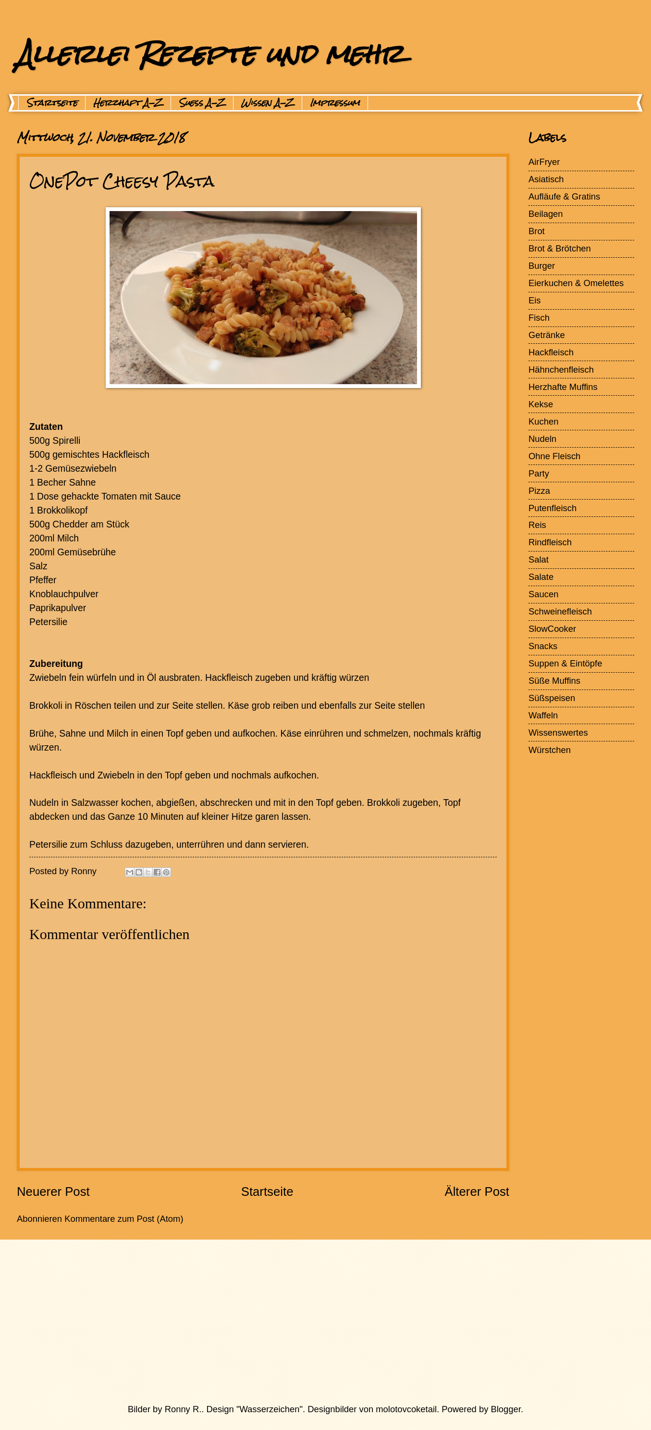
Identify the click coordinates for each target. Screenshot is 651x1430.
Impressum (335, 103)
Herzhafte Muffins (563, 387)
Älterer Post (476, 1191)
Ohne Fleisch (554, 456)
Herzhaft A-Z (128, 103)
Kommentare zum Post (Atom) (123, 1219)
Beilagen (545, 214)
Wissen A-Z (267, 103)
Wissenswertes (558, 733)
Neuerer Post (53, 1191)
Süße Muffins (554, 681)
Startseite (51, 103)
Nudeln (542, 439)
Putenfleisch (552, 508)
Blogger (506, 1409)
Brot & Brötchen (559, 248)
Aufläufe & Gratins (564, 196)
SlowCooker (552, 629)
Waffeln (543, 715)
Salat (538, 559)
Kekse (540, 404)
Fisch (539, 318)
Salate (540, 577)
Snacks (542, 646)
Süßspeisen (551, 698)
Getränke (546, 335)
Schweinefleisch (560, 611)
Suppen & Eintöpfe (565, 663)
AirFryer (544, 162)
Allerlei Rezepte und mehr (210, 53)
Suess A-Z (202, 103)
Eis (534, 300)
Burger (541, 266)
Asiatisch (546, 179)
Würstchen (549, 750)
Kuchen (543, 421)
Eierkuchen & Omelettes (576, 283)
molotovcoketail (406, 1409)
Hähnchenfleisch (561, 369)
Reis (537, 525)
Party (538, 473)
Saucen (543, 594)
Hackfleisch (551, 352)
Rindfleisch (550, 542)
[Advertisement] (302, 1321)
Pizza (539, 491)
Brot (536, 231)
